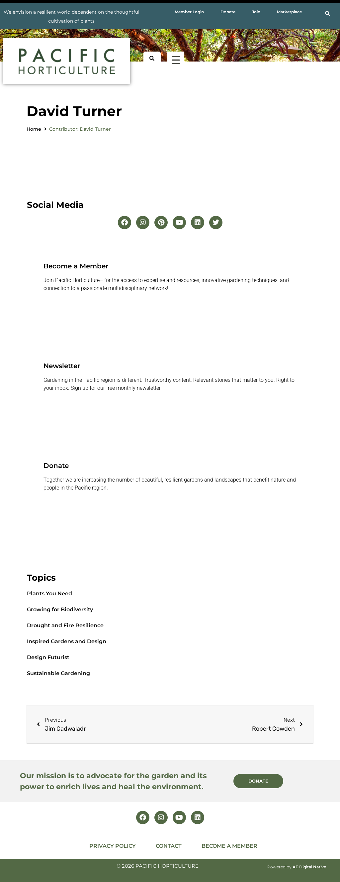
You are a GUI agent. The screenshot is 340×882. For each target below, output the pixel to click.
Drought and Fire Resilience (65, 625)
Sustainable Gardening (58, 673)
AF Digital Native (309, 866)
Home (34, 129)
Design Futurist (48, 657)
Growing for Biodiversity (60, 609)
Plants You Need (49, 593)
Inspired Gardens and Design (66, 641)
